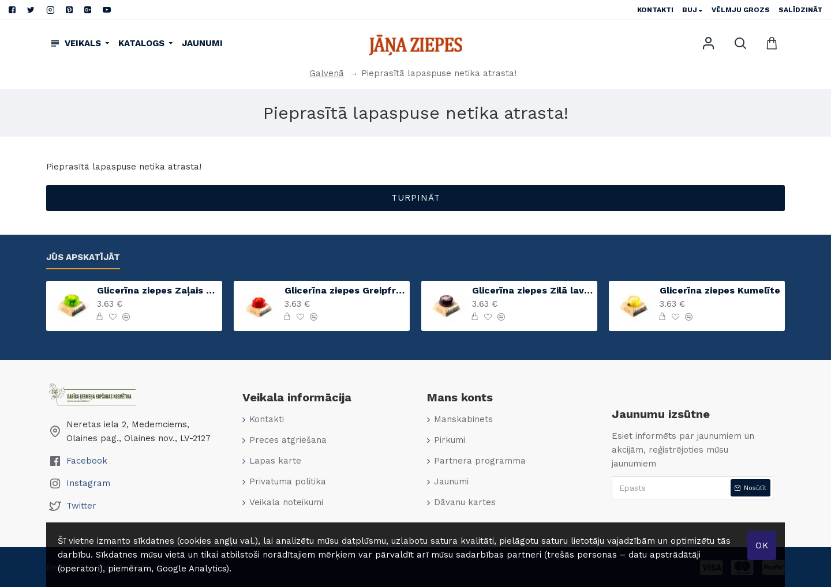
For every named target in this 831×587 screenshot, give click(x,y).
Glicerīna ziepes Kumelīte (720, 290)
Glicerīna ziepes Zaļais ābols (157, 290)
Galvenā (326, 73)
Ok (762, 545)
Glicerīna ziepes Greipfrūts (345, 290)
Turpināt (415, 198)
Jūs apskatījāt (83, 257)
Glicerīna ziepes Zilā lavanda (532, 290)
